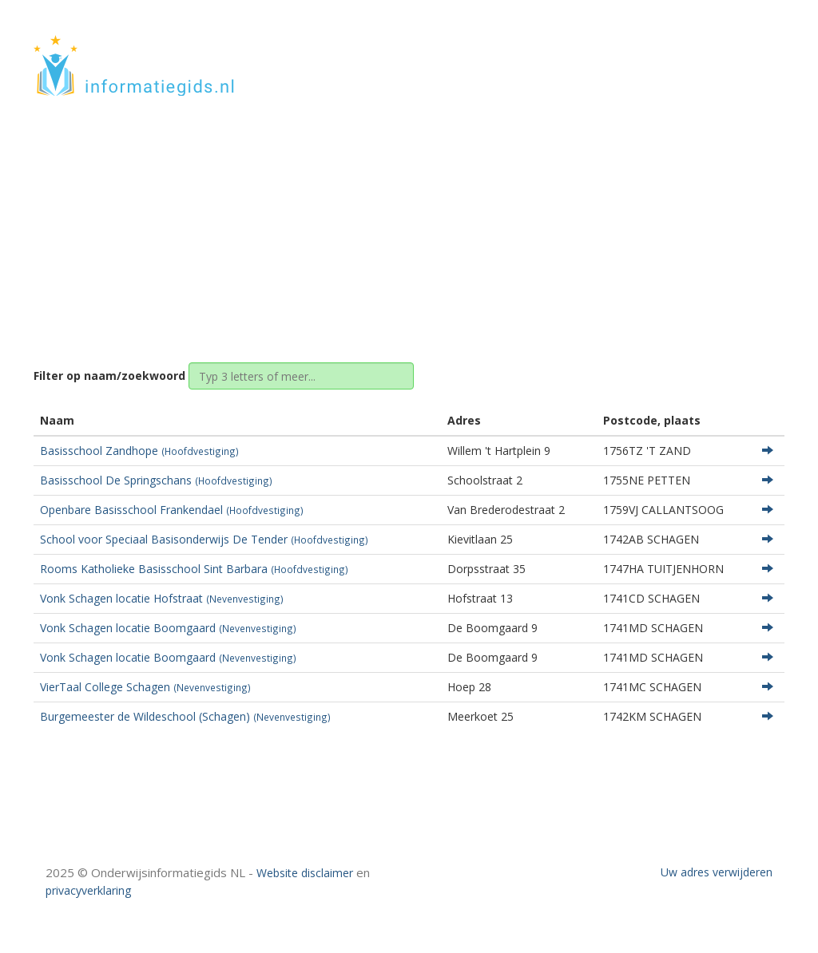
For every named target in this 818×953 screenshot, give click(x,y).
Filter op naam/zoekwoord (109, 375)
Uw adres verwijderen (716, 872)
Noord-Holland (403, 217)
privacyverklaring (88, 890)
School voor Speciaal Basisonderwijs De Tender (204, 539)
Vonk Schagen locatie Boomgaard (168, 627)
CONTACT (741, 49)
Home (331, 217)
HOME (679, 49)
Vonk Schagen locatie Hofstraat (162, 598)
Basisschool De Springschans (156, 480)
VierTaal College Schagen (145, 686)
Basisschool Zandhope (139, 450)
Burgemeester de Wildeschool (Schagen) (185, 716)
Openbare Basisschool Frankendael (172, 509)
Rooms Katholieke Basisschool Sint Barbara (194, 568)
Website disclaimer (304, 872)
